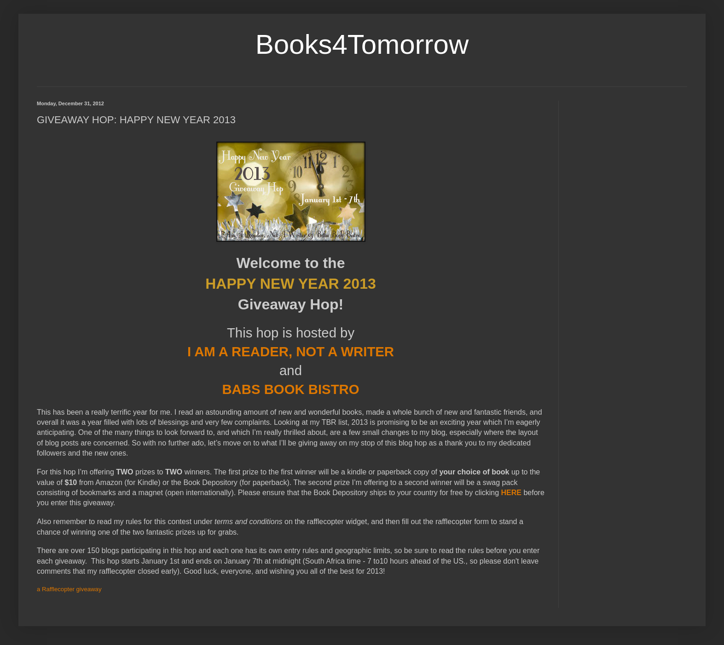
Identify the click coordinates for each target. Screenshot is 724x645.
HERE (511, 493)
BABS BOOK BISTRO (290, 389)
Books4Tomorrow (362, 44)
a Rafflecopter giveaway (69, 589)
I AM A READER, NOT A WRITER (290, 351)
